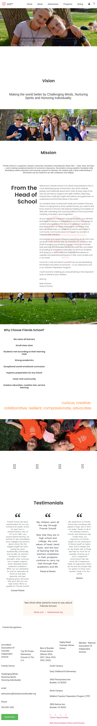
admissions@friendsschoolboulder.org (18, 693)
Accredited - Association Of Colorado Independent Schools (8, 651)
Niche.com (39, 612)
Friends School (8, 666)
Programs (67, 4)
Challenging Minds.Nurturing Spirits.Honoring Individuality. (11, 677)
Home (29, 4)
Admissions (53, 4)
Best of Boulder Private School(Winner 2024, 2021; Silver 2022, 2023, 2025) (48, 654)
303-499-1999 (7, 707)
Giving (80, 4)
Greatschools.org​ (55, 612)
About (40, 4)
